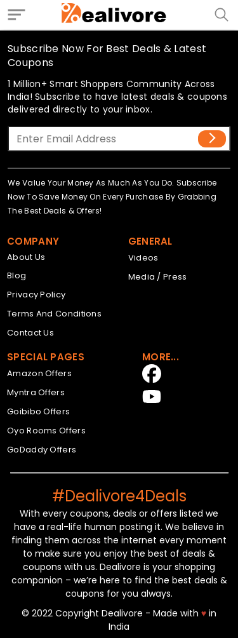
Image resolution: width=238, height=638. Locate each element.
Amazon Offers (39, 373)
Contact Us (30, 333)
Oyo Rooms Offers (46, 430)
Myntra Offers (36, 392)
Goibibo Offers (38, 411)
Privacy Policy (36, 294)
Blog (16, 275)
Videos (143, 258)
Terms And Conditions (54, 314)
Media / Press (157, 277)
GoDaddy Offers (41, 450)
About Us (26, 257)
